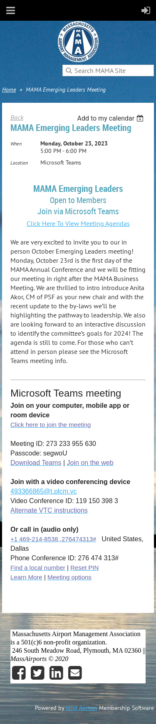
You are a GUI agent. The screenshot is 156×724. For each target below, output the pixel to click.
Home (9, 89)
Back (16, 117)
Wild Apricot (81, 708)
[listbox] (111, 118)
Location (19, 163)
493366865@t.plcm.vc (43, 491)
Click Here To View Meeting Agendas (78, 223)
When (16, 143)
